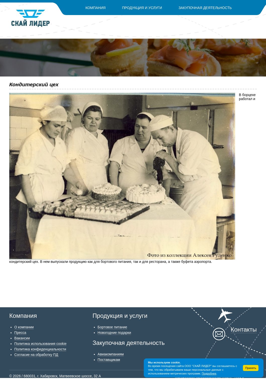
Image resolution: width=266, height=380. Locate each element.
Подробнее (209, 373)
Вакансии (22, 338)
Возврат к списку (23, 273)
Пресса (20, 333)
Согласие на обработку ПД (36, 355)
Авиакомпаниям (111, 354)
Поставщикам (109, 360)
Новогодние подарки (114, 333)
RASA (239, 378)
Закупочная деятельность (205, 8)
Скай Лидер (31, 18)
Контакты (158, 21)
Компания (95, 8)
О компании (24, 327)
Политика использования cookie (40, 344)
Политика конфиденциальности (40, 349)
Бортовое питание (112, 327)
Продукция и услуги (142, 8)
